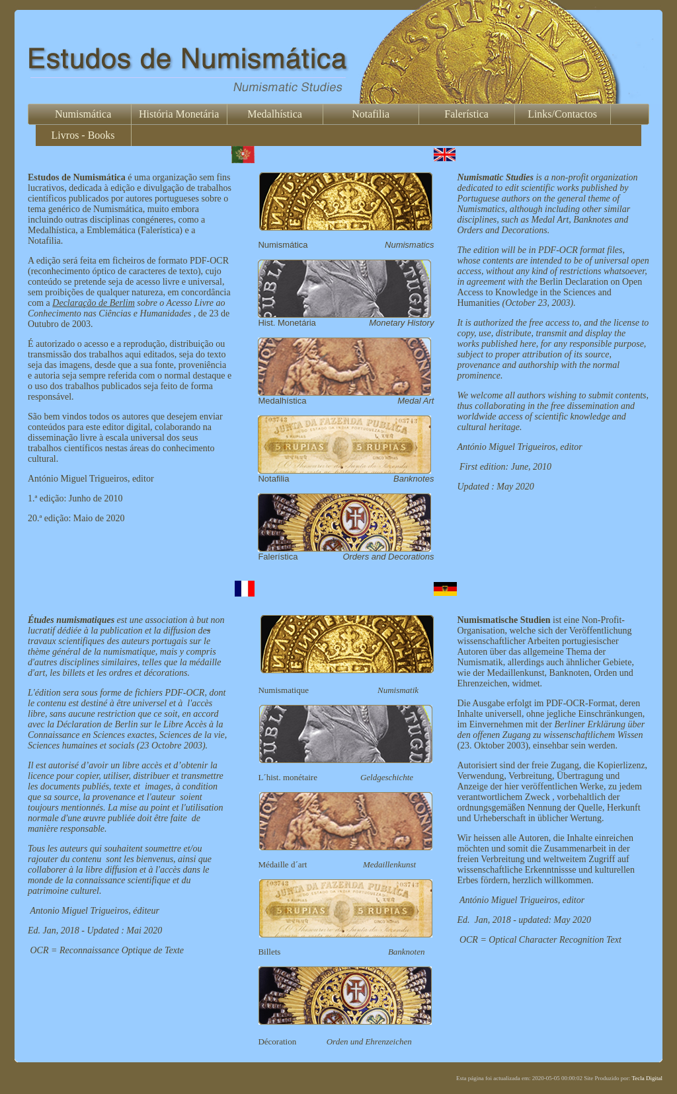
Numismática (83, 114)
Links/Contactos (562, 114)
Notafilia (370, 114)
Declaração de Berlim (93, 303)
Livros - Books (83, 135)
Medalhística (274, 114)
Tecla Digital (646, 1078)
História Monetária (179, 114)
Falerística (466, 114)
